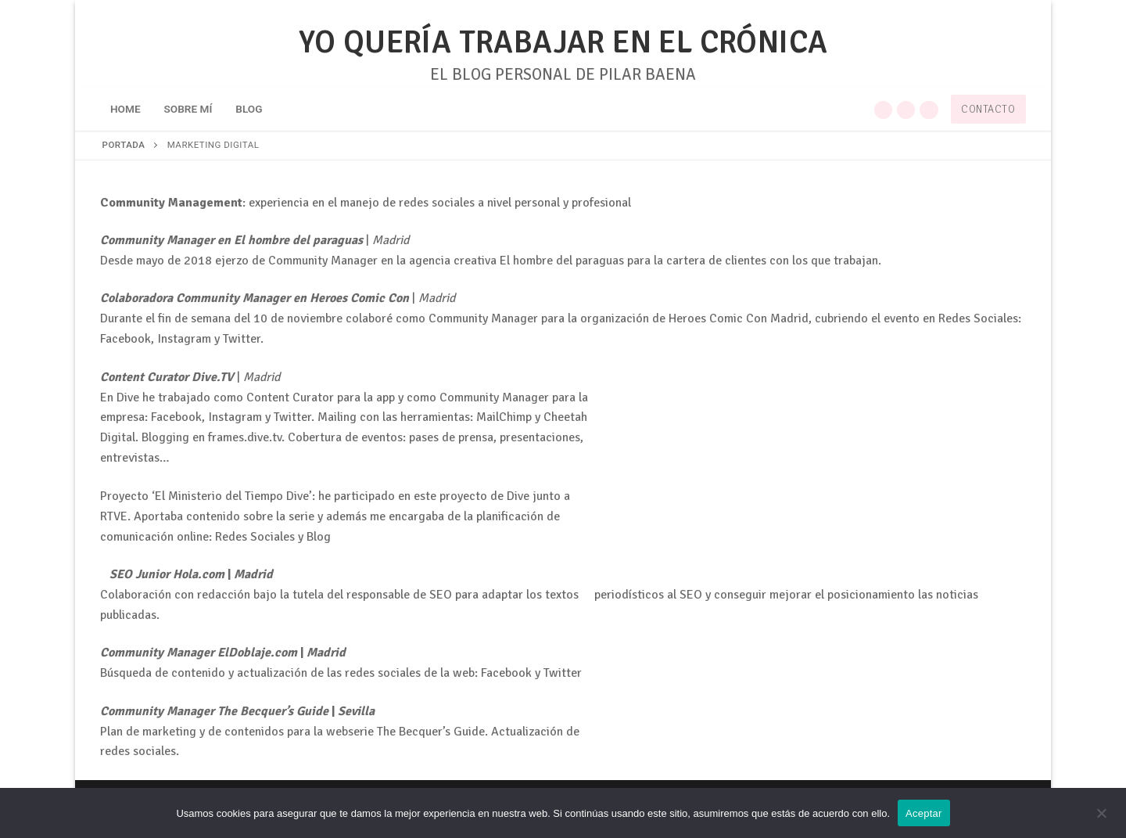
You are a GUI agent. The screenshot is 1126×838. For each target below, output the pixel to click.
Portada (123, 144)
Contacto (988, 109)
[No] (1101, 818)
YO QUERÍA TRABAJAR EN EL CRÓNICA (563, 42)
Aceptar (923, 813)
